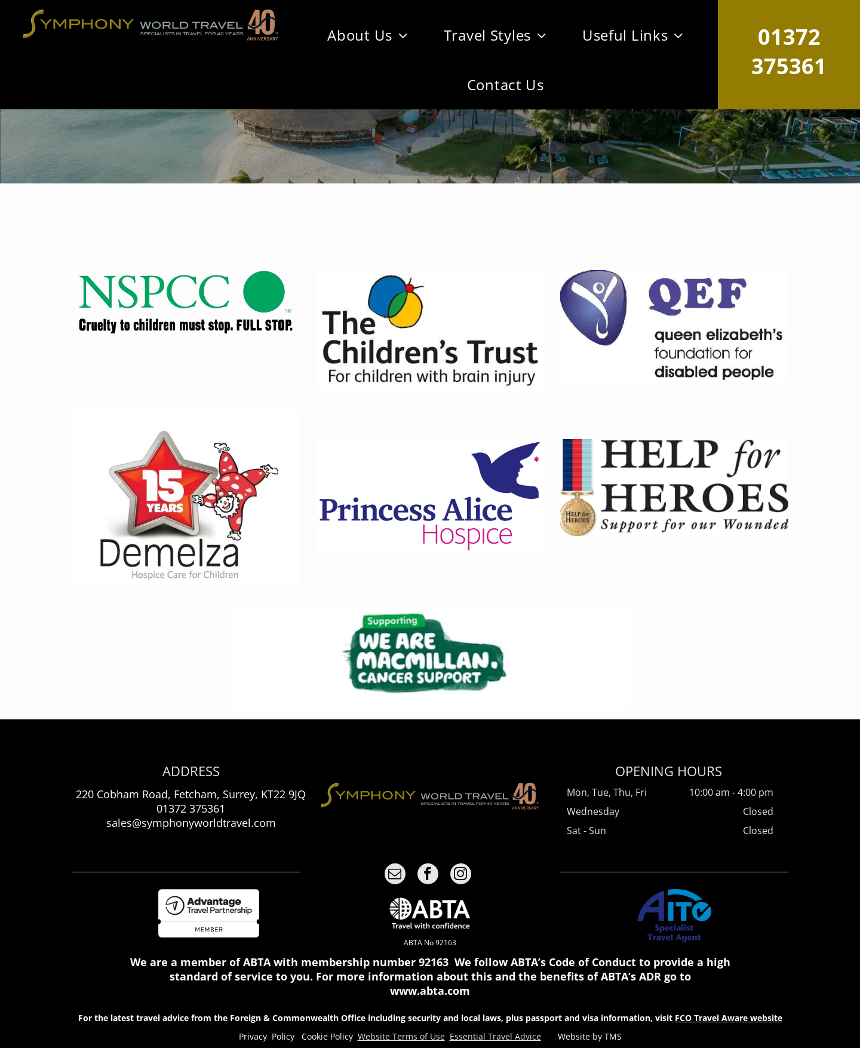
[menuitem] (367, 35)
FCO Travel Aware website (728, 1018)
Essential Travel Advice (495, 1036)
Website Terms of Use (401, 1036)
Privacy (253, 1036)
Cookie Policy (327, 1036)
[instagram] (461, 875)
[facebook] (428, 875)
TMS (613, 1036)
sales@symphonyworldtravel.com (191, 823)
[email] (395, 875)
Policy (283, 1036)
